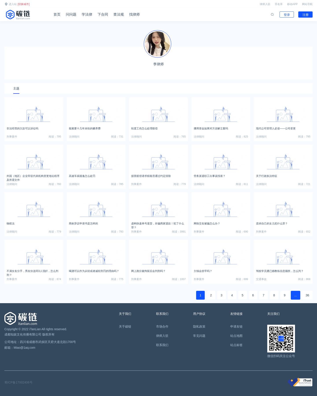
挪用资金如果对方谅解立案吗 (211, 128)
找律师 (134, 14)
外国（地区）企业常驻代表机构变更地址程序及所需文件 (33, 177)
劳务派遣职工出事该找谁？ (209, 176)
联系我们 (162, 345)
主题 (16, 88)
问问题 (71, 14)
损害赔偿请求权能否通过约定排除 (151, 176)
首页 (57, 14)
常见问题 (199, 335)
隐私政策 (199, 326)
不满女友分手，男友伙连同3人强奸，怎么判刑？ (32, 272)
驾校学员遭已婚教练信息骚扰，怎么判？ (280, 271)
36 (307, 295)
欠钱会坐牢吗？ (203, 271)
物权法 (11, 223)
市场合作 (162, 326)
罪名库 (279, 4)
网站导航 (307, 4)
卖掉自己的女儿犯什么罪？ (272, 223)
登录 (287, 14)
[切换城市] (24, 4)
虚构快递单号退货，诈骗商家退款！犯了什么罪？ (157, 225)
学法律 (87, 14)
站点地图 (236, 335)
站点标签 (236, 345)
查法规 (118, 14)
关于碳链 (125, 326)
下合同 (103, 14)
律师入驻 (265, 4)
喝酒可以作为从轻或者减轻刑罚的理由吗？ (94, 271)
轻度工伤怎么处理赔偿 (144, 128)
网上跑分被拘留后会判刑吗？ (148, 271)
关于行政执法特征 (266, 176)
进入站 (13, 4)
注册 (305, 14)
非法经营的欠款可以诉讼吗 (22, 128)
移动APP (292, 4)
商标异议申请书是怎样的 (83, 223)
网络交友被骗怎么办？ (207, 223)
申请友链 (236, 326)
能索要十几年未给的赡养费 (85, 128)
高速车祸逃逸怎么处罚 (82, 176)
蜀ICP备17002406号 (18, 382)
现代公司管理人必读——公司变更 (276, 128)
